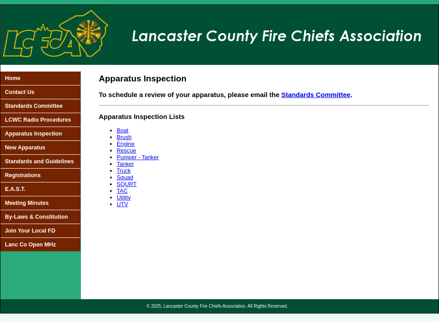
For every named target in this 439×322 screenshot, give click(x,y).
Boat (122, 130)
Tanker (125, 164)
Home (13, 78)
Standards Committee (34, 106)
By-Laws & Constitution (36, 217)
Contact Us (19, 92)
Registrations (23, 175)
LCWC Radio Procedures (38, 120)
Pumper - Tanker (138, 157)
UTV (122, 204)
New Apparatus (25, 147)
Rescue (126, 150)
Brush (124, 137)
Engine (126, 143)
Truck (124, 170)
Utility (124, 197)
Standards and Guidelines (39, 161)
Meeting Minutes (27, 203)
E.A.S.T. (15, 189)
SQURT (127, 184)
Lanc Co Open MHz (30, 245)
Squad (125, 177)
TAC (122, 190)
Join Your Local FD (30, 231)
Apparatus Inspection (33, 134)
